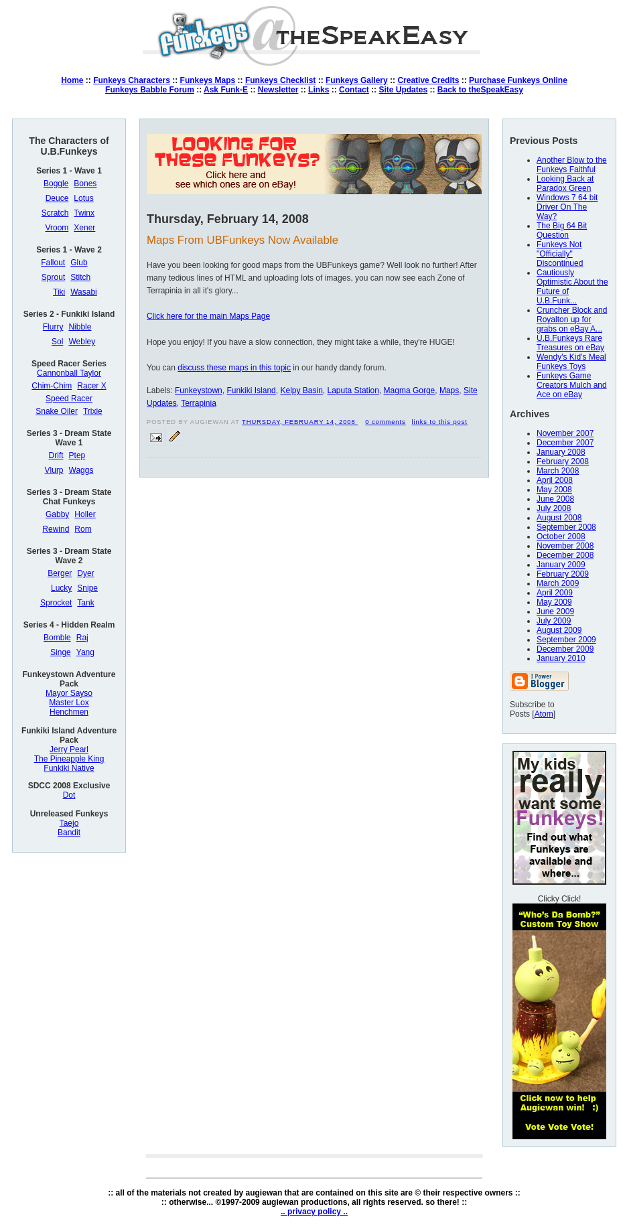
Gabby (57, 514)
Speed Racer (69, 398)
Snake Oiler (57, 411)
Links (318, 89)
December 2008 (565, 555)
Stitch (80, 277)
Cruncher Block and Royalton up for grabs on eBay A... (572, 319)
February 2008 (563, 461)
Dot (69, 795)
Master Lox (68, 702)
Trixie (92, 411)
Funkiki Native (69, 768)
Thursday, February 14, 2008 (300, 422)
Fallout (53, 262)
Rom (82, 529)
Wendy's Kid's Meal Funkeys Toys (571, 361)
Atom (544, 714)
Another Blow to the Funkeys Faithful (572, 164)
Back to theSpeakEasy (480, 89)
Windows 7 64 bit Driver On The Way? (567, 207)
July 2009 (554, 621)
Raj (82, 637)
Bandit (69, 832)
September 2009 (566, 639)
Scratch (55, 213)
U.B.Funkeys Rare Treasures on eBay (570, 343)
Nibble (79, 327)
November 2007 (565, 433)
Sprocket (56, 602)
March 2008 (558, 471)
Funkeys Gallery (357, 80)
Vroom (56, 227)
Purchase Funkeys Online (518, 80)
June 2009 (555, 611)
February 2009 (563, 574)
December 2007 (565, 442)
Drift (56, 455)
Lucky (61, 588)
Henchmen (69, 712)
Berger (60, 573)
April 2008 (555, 480)
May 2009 (554, 602)
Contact (354, 89)
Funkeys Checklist (280, 80)
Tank (85, 602)
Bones (85, 183)
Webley (81, 341)
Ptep (77, 455)
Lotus (83, 198)
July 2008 (554, 508)
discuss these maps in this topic (234, 367)
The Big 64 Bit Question (562, 230)
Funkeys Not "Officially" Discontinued (560, 254)
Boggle (56, 183)
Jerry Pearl (69, 749)
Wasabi (83, 292)
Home (72, 80)
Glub (78, 262)
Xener (84, 227)
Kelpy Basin (301, 390)
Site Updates (402, 89)
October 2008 (561, 536)
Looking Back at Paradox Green (565, 183)
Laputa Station (353, 390)
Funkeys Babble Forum (149, 89)
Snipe (87, 588)
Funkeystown (198, 390)
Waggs (81, 470)
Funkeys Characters (131, 80)
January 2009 (561, 564)
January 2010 (561, 658)
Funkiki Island (250, 390)
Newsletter (278, 89)
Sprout (53, 277)
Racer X (91, 385)
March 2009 (558, 583)
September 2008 (566, 527)
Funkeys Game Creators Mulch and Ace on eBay (572, 385)
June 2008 (555, 499)
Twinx (84, 213)
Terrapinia (198, 403)
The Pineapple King (69, 759)
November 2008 (565, 546)
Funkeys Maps (208, 80)
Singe (60, 652)
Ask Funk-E (226, 89)
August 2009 (559, 630)
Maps (449, 390)
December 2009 (565, 649)
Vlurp (54, 470)
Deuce (57, 198)
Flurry (53, 327)
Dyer (85, 573)
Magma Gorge (409, 390)
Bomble (57, 637)
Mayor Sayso (69, 693)
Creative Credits (428, 80)
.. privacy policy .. (314, 1211)
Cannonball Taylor (69, 373)
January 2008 (561, 452)
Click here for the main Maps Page (208, 316)
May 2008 (554, 489)
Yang (85, 652)
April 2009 (555, 592)
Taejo (69, 823)
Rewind (55, 529)
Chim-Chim (51, 385)
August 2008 (559, 517)
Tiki (59, 292)
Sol (57, 341)
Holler (84, 514)
